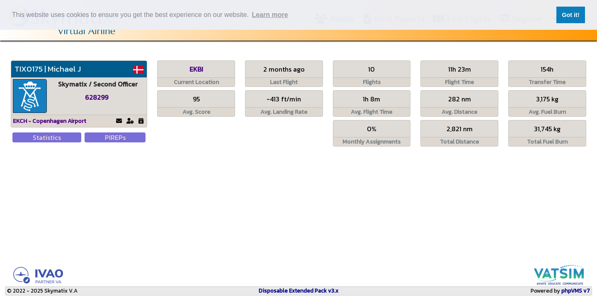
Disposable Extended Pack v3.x (298, 290)
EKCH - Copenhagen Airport (49, 121)
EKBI (196, 69)
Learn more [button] (270, 14)
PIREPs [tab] (115, 137)
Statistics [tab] (47, 137)
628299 (96, 97)
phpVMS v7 (575, 290)
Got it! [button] (570, 15)
